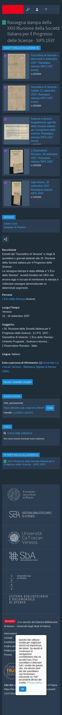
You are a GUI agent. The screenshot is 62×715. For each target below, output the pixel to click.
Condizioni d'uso (12, 642)
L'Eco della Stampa (13, 299)
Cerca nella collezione (19, 433)
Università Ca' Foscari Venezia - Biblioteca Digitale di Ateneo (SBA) (30, 367)
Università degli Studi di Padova (33, 626)
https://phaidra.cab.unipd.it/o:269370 (24, 407)
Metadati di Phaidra (14, 227)
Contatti (8, 637)
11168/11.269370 (23, 412)
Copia (50, 408)
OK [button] (22, 689)
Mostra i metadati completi (17, 382)
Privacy (8, 654)
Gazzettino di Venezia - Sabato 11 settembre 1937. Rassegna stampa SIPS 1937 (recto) (44, 94)
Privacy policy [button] (34, 682)
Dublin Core (10, 223)
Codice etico (10, 646)
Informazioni (10, 633)
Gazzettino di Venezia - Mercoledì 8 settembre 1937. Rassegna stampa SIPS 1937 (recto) (44, 63)
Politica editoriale (13, 650)
